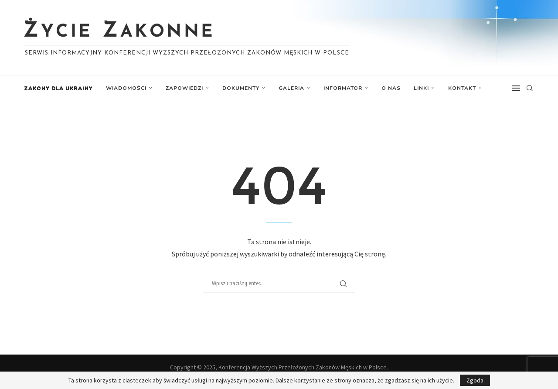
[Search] (529, 88)
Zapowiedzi (184, 88)
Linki (421, 88)
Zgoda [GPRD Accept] (474, 380)
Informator (342, 88)
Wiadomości (126, 88)
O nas (391, 88)
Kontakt (462, 88)
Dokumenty (240, 88)
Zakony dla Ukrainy (58, 88)
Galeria (291, 88)
